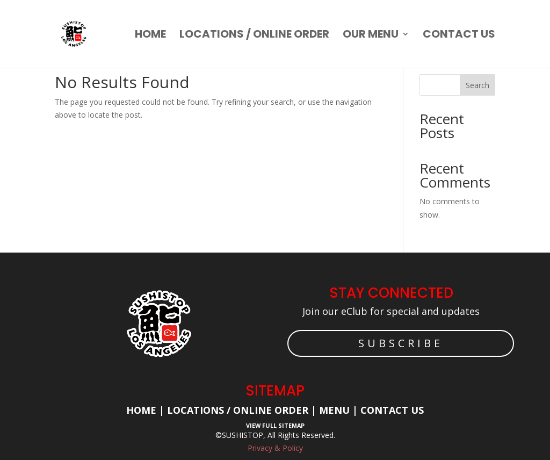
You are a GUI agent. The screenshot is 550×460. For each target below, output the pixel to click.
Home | (146, 410)
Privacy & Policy (275, 448)
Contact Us (392, 410)
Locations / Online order (254, 35)
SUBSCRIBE (400, 343)
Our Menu (371, 35)
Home (150, 35)
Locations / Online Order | (241, 410)
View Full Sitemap (275, 425)
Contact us (459, 35)
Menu (333, 410)
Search (477, 85)
